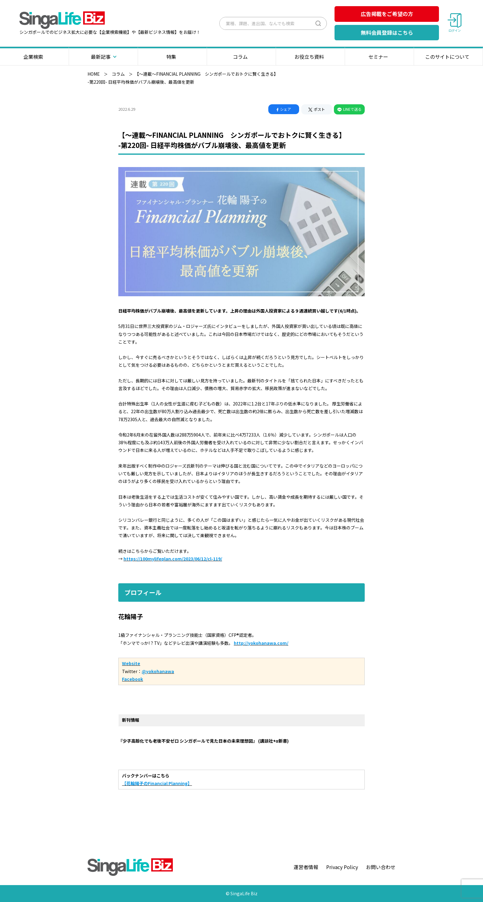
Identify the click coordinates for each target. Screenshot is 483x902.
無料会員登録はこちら (387, 32)
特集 (172, 56)
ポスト (316, 109)
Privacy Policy (342, 867)
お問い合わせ (381, 867)
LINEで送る (349, 109)
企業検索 (34, 56)
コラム (241, 56)
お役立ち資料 (310, 56)
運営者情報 (306, 867)
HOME (93, 74)
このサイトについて (448, 56)
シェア (284, 109)
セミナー (379, 56)
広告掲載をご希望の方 (387, 14)
